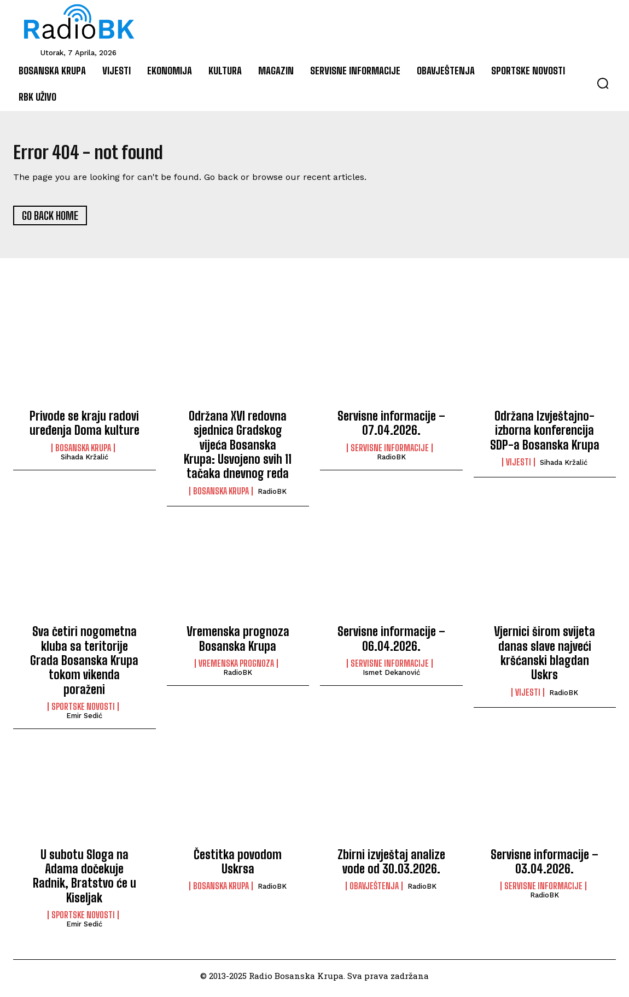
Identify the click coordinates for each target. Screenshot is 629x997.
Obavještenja (374, 891)
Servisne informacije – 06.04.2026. (391, 643)
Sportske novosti (83, 712)
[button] (603, 83)
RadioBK (272, 496)
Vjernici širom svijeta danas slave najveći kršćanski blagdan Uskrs (544, 658)
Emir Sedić (84, 721)
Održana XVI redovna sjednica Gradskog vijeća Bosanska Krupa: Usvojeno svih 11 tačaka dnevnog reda (238, 449)
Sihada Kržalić (84, 462)
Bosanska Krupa (83, 452)
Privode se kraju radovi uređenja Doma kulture (84, 427)
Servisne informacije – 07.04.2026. (391, 427)
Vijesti (518, 467)
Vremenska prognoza (236, 668)
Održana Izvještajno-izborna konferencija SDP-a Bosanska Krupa (544, 435)
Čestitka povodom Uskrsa (238, 866)
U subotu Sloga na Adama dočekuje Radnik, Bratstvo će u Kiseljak (84, 881)
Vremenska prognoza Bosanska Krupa (238, 643)
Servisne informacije (390, 452)
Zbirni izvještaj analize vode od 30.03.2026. (391, 866)
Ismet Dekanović (391, 678)
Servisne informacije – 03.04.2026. (544, 866)
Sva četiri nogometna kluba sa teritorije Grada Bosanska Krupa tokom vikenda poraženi (84, 665)
